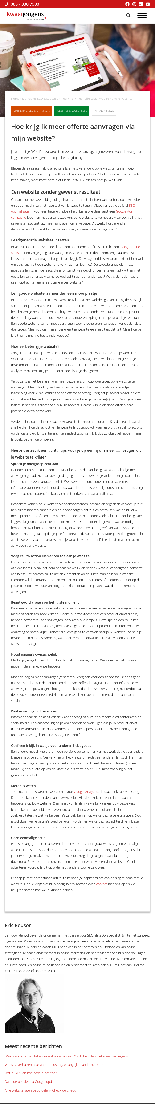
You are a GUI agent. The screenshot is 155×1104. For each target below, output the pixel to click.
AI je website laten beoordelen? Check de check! (40, 1090)
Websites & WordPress (72, 110)
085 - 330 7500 (22, 4)
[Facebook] (127, 4)
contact (101, 884)
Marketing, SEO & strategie (40, 99)
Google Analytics (86, 791)
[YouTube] (148, 4)
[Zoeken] (128, 15)
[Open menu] (142, 16)
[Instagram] (134, 4)
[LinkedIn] (141, 4)
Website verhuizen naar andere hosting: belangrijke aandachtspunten (55, 1064)
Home (15, 99)
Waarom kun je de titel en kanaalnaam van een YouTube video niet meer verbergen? (66, 1056)
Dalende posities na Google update (31, 1081)
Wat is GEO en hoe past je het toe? (31, 1073)
